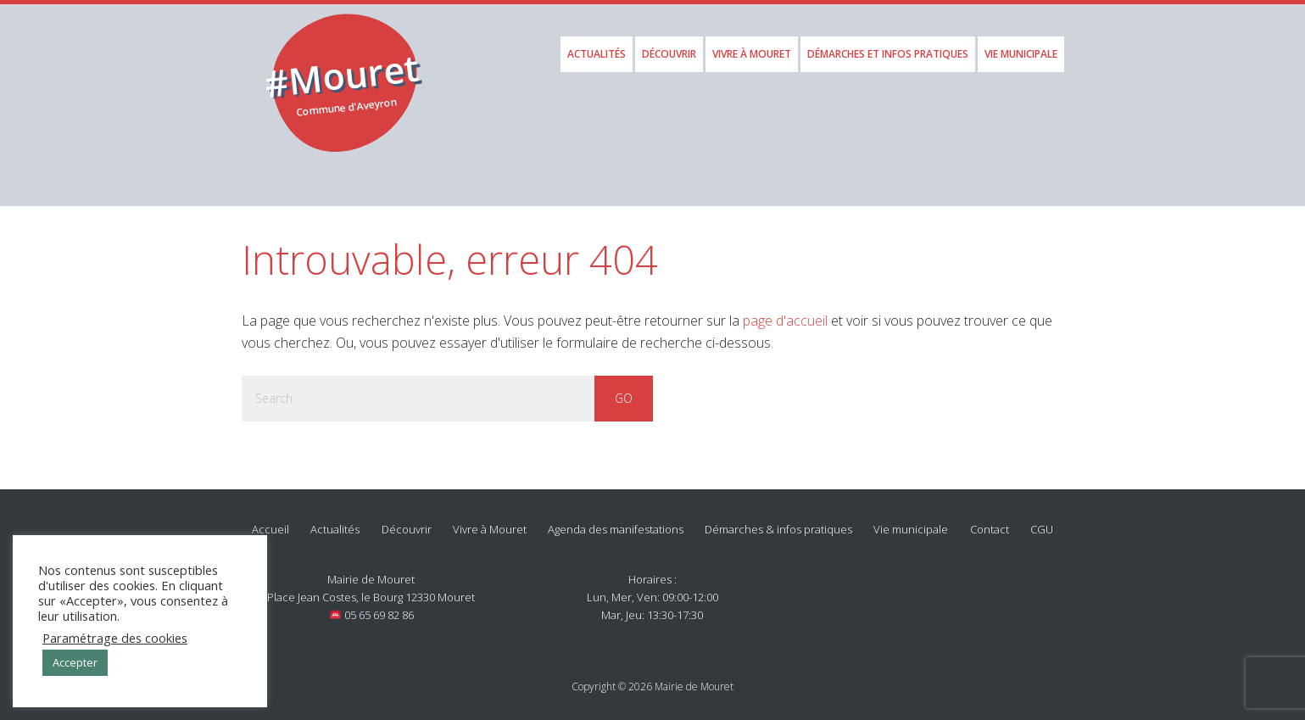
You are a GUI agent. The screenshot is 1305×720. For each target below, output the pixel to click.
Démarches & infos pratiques (778, 520)
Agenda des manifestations (615, 520)
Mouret (347, 69)
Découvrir (407, 520)
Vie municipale (910, 520)
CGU (1041, 520)
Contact (989, 520)
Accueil (270, 520)
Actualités (335, 520)
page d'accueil (785, 311)
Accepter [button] (75, 662)
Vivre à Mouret (490, 520)
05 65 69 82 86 (372, 606)
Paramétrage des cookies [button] (114, 637)
